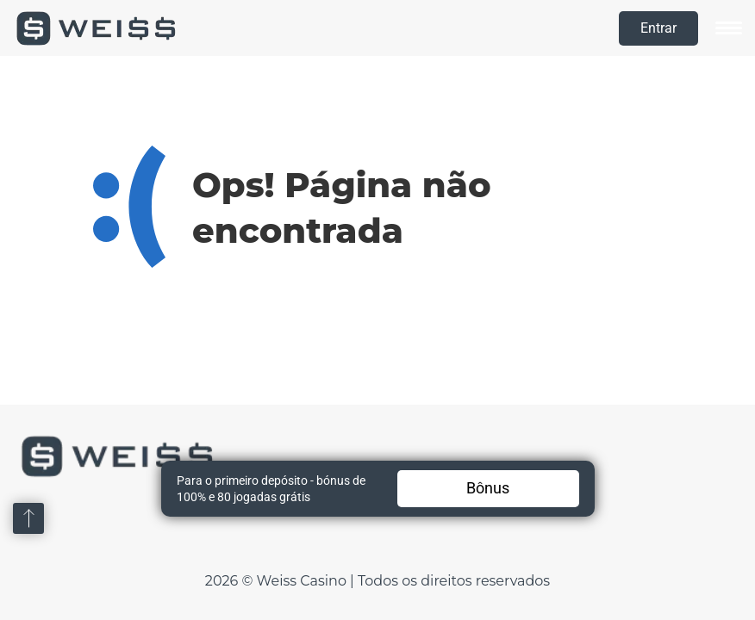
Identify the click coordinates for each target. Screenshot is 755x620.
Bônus (487, 488)
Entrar (658, 28)
